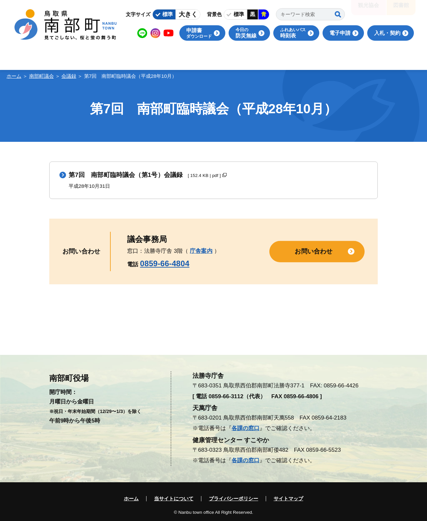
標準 (167, 14)
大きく (188, 14)
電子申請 (339, 33)
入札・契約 (387, 33)
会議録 (68, 76)
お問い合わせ (313, 251)
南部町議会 (41, 76)
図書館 (401, 9)
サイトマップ (288, 498)
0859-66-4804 (164, 263)
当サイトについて (173, 498)
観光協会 (368, 9)
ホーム (14, 76)
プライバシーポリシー (233, 498)
